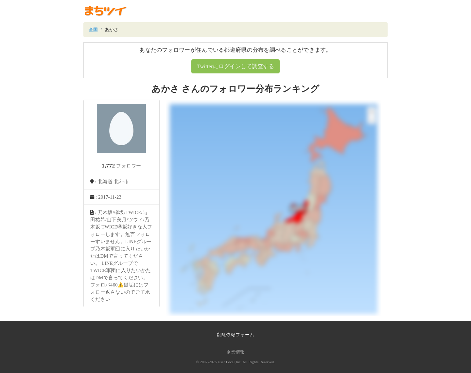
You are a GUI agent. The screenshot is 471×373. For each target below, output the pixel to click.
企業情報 (235, 352)
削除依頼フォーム (235, 334)
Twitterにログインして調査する (235, 66)
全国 (93, 29)
